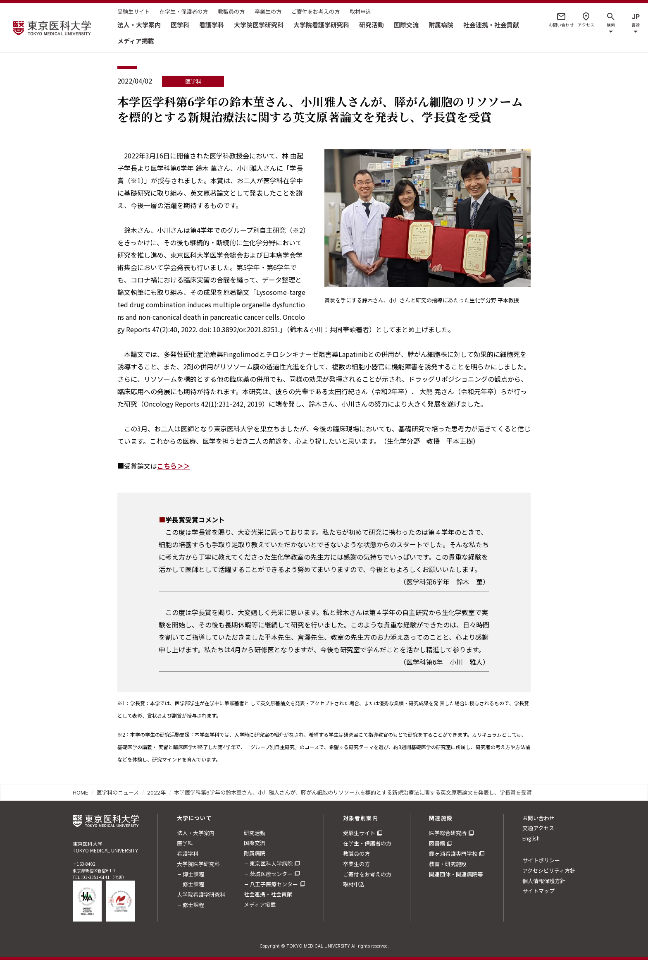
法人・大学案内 (139, 24)
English (531, 838)
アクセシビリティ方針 (548, 870)
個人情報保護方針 (543, 881)
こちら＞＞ (173, 466)
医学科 (180, 24)
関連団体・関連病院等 (456, 874)
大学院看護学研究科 (321, 24)
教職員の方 (231, 11)
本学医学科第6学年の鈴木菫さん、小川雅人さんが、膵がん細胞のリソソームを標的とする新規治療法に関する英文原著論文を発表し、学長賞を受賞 (353, 792)
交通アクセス (538, 828)
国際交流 (406, 24)
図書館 (437, 843)
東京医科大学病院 (271, 863)
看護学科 (211, 24)
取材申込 (360, 11)
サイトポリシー (541, 860)
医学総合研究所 (448, 833)
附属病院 (441, 24)
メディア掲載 (135, 40)
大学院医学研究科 (259, 24)
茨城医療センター (271, 874)
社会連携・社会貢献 (491, 24)
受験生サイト (133, 11)
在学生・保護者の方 (184, 11)
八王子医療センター (274, 884)
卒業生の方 (268, 11)
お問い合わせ (538, 818)
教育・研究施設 (448, 864)
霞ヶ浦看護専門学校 (453, 853)
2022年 (156, 792)
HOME (80, 792)
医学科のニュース (117, 792)
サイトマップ (538, 891)
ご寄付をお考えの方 (315, 11)
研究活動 (371, 24)
